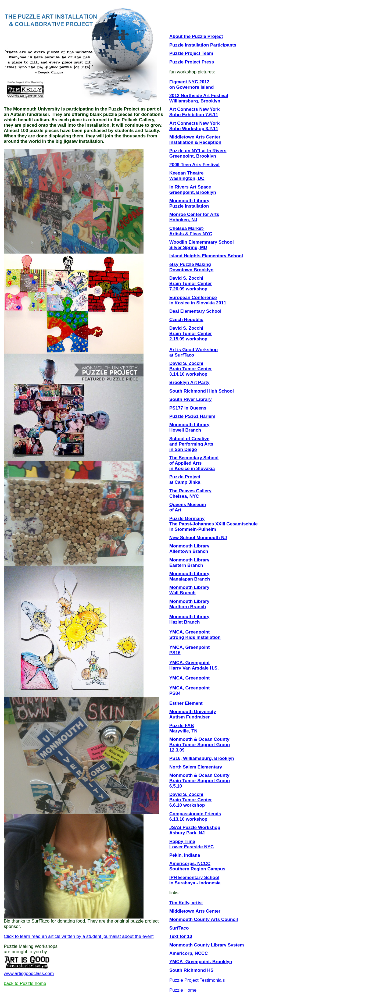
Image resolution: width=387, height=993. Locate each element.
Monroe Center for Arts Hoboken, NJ (194, 217)
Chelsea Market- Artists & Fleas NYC (190, 231)
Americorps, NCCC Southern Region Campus (197, 866)
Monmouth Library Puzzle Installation (189, 203)
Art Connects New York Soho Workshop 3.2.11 (194, 126)
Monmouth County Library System (206, 945)
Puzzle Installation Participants (202, 45)
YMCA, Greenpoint (189, 678)
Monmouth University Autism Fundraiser (192, 714)
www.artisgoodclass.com (29, 973)
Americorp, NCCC (188, 953)
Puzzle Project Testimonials (197, 980)
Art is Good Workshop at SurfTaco (193, 352)
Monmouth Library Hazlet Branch (189, 619)
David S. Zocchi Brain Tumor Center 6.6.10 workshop (190, 800)
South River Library (190, 399)
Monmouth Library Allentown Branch (189, 548)
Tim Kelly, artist (186, 902)
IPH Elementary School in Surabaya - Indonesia (195, 880)
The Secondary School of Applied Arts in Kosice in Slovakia (193, 463)
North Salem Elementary (195, 767)
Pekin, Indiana (184, 855)
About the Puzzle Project (196, 36)
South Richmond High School (201, 391)
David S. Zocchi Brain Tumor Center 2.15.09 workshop (190, 333)
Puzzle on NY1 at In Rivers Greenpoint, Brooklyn (198, 153)
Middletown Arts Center (194, 911)
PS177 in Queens (187, 408)
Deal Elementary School (195, 311)
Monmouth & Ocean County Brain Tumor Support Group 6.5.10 (199, 781)
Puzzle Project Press (191, 62)
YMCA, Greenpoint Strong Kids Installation (195, 634)
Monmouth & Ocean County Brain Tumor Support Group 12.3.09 (199, 745)
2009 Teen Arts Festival (194, 164)
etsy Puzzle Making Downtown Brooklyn (191, 267)
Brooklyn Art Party (189, 382)
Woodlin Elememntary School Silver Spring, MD (201, 245)
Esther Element (186, 703)
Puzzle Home (182, 990)
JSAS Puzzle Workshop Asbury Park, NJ (194, 830)
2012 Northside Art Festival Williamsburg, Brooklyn (198, 98)
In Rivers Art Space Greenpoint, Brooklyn (192, 189)
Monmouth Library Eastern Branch (189, 562)
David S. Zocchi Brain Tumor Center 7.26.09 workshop (190, 283)
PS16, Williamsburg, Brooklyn (201, 758)
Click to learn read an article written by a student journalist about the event (79, 936)
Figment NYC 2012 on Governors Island (191, 84)
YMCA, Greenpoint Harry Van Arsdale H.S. (194, 665)
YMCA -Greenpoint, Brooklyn (200, 961)
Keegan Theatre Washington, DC (187, 175)
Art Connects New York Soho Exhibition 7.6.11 (194, 112)
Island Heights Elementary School (206, 255)
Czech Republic (186, 319)
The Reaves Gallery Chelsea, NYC (190, 493)
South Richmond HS (191, 970)
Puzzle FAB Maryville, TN (183, 728)
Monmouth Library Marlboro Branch (189, 604)
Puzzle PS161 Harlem (192, 416)
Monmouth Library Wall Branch (189, 590)
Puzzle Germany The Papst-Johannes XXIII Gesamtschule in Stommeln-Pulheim (213, 524)
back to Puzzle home (25, 983)
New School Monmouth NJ (198, 537)
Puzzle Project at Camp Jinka (184, 479)
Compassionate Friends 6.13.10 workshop (195, 816)
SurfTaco (179, 928)
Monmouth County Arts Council (203, 919)
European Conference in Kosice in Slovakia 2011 (197, 300)
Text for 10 (180, 936)
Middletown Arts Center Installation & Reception (195, 139)
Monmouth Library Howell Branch (189, 427)
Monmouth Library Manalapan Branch (189, 576)
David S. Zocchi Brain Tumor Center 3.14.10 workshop (190, 369)
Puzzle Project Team (191, 53)
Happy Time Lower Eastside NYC (191, 844)
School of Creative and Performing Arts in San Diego (191, 444)
